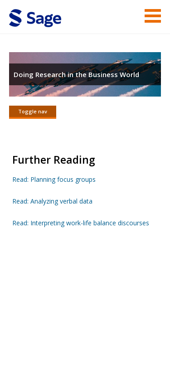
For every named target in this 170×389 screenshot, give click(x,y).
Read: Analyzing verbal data (52, 201)
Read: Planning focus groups (54, 179)
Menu (153, 16)
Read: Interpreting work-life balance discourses (80, 223)
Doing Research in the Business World (76, 74)
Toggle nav (32, 111)
